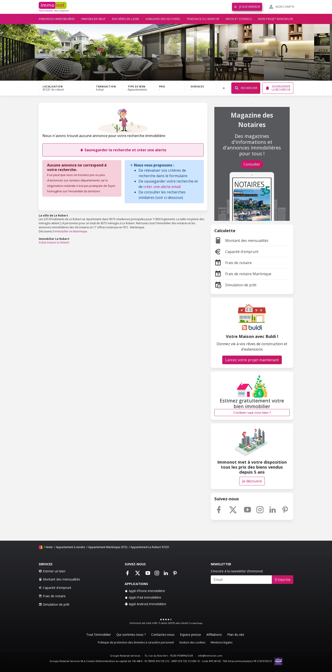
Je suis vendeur (247, 7)
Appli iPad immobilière (143, 597)
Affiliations (214, 634)
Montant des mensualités (241, 240)
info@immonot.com (210, 655)
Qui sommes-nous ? (131, 634)
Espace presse (190, 634)
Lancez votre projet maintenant (252, 359)
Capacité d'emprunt (236, 251)
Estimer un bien (52, 571)
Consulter (252, 164)
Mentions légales (221, 642)
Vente (49, 547)
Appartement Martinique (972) (107, 547)
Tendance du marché (203, 19)
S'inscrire (282, 579)
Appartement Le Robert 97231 (150, 547)
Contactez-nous (162, 634)
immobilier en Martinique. (71, 231)
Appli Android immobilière (145, 604)
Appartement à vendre (70, 547)
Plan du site (235, 634)
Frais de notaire (233, 262)
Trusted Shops (196, 623)
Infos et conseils (239, 19)
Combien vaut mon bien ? (252, 412)
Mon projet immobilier (275, 19)
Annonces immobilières (57, 19)
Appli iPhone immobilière (145, 591)
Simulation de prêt (235, 284)
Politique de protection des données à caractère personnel (136, 642)
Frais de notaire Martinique (242, 273)
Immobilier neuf (93, 19)
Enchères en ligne (125, 19)
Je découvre (252, 481)
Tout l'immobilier (98, 634)
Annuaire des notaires (163, 19)
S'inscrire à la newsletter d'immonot (237, 571)
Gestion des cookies (192, 642)
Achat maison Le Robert (54, 242)
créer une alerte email (162, 186)
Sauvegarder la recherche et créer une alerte (123, 149)
